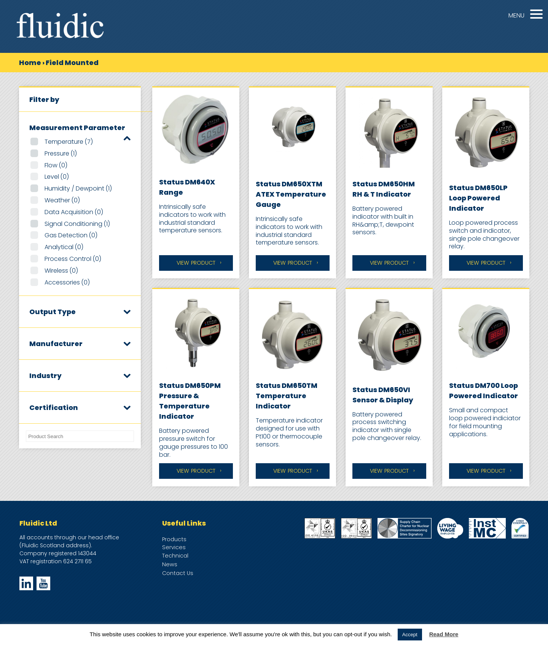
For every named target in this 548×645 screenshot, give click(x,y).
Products (174, 539)
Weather (62, 200)
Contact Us (177, 573)
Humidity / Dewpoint (78, 188)
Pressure (61, 153)
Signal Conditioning (77, 223)
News (169, 564)
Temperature (69, 141)
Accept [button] (409, 634)
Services (174, 547)
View (196, 263)
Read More (444, 634)
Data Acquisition (74, 212)
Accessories (67, 282)
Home (30, 62)
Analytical (64, 247)
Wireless (61, 270)
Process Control (73, 258)
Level (57, 176)
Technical (175, 555)
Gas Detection (71, 235)
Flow (56, 165)
